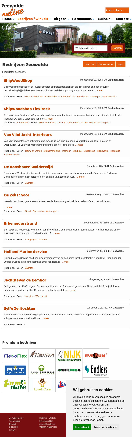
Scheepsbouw (80, 96)
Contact (12, 424)
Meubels (38, 96)
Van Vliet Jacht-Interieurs (28, 135)
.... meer (98, 90)
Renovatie (102, 151)
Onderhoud (65, 96)
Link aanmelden (106, 64)
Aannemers (22, 122)
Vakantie (42, 239)
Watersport (95, 96)
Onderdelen (51, 96)
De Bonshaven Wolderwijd (28, 167)
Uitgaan (60, 19)
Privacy (12, 430)
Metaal (28, 96)
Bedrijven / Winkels (33, 19)
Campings (30, 239)
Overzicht (89, 64)
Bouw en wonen (33, 151)
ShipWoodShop (18, 81)
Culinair (104, 19)
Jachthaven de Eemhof (25, 280)
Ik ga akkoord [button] (82, 427)
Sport (28, 211)
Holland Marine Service (25, 252)
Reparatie (115, 151)
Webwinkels (109, 96)
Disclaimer (13, 427)
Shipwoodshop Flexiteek (27, 109)
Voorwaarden (15, 421)
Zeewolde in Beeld (47, 424)
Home (7, 19)
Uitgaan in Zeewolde (48, 427)
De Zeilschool (16, 195)
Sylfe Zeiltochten (19, 308)
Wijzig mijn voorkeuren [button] (105, 427)
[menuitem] (7, 19)
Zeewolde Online (16, 418)
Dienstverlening (47, 122)
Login (120, 64)
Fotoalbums (82, 19)
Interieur (66, 151)
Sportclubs (38, 211)
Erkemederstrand (20, 223)
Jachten (61, 122)
